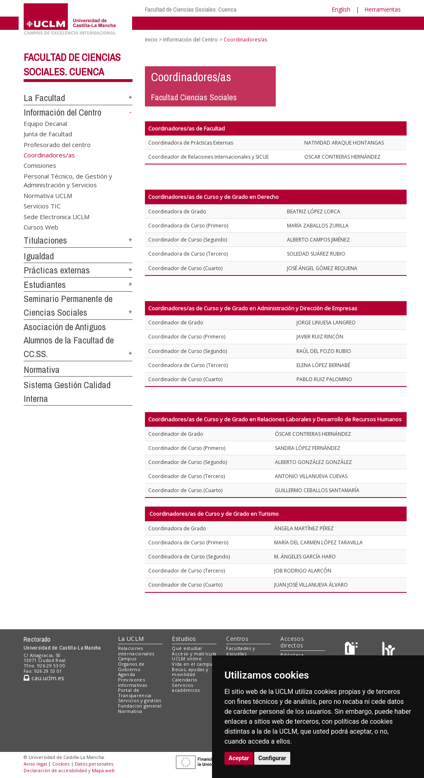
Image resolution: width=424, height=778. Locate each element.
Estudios (184, 639)
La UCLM (131, 639)
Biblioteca (292, 655)
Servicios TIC (42, 206)
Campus (127, 658)
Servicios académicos (186, 687)
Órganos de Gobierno (131, 666)
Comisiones (40, 165)
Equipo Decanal (45, 123)
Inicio (151, 39)
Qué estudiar (187, 648)
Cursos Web (41, 226)
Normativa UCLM (48, 195)
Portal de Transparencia (135, 692)
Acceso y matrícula (194, 653)
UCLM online (187, 658)
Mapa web (103, 770)
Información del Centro (62, 112)
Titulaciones (45, 240)
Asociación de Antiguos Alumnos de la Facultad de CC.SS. (69, 340)
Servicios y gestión (139, 700)
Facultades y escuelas (240, 651)
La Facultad (44, 98)
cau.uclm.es (44, 678)
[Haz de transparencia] (352, 650)
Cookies (61, 764)
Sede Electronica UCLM (56, 216)
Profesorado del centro (57, 144)
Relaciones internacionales (136, 651)
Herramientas (382, 9)
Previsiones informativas (132, 682)
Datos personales (94, 764)
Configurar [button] (272, 758)
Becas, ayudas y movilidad (190, 672)
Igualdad (39, 256)
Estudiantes (45, 284)
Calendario (184, 680)
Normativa (42, 369)
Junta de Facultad (48, 134)
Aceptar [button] (239, 758)
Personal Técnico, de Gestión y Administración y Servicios (68, 180)
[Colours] (388, 650)
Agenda (126, 674)
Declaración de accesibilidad (55, 770)
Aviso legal (35, 764)
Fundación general (140, 706)
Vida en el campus (193, 664)
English (341, 9)
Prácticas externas (57, 270)
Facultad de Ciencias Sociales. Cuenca (190, 9)
